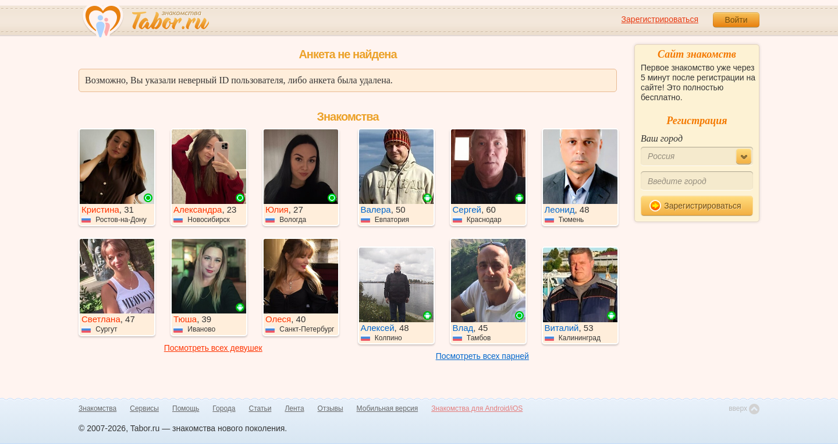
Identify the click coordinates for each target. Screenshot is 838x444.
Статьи (260, 408)
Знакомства (97, 408)
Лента (294, 408)
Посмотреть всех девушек (213, 348)
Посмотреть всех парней (482, 356)
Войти (736, 19)
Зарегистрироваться (660, 19)
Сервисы (144, 408)
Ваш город (662, 138)
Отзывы (330, 408)
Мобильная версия (387, 408)
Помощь (185, 408)
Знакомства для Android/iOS (477, 408)
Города (223, 408)
